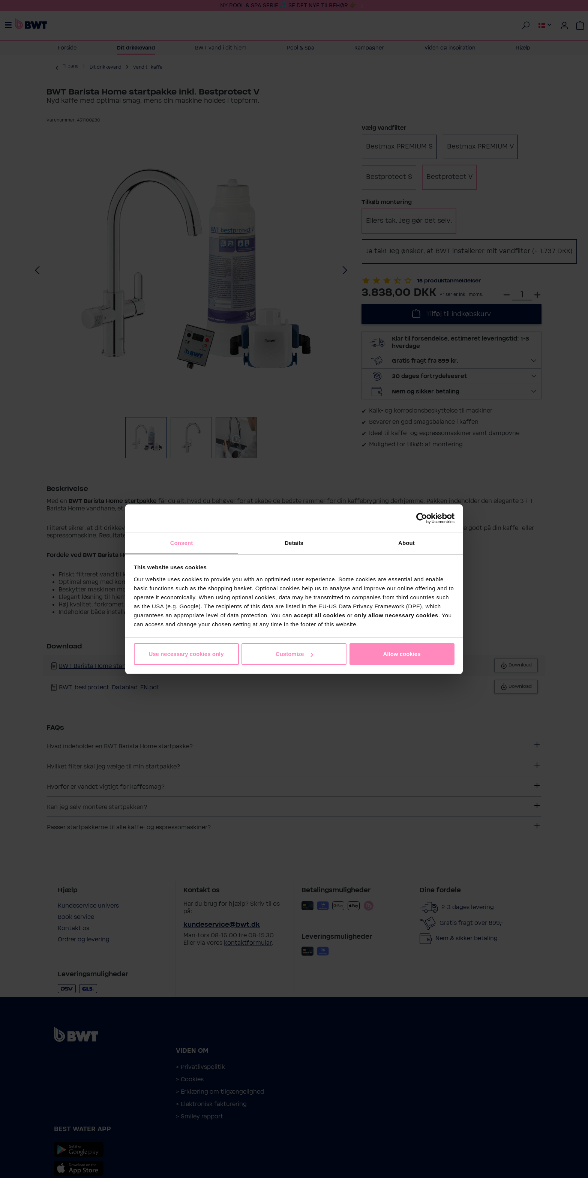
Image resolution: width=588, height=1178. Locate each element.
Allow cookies (401, 654)
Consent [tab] (181, 543)
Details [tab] (294, 543)
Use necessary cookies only (186, 654)
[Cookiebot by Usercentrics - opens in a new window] (421, 518)
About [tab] (406, 543)
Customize (294, 654)
